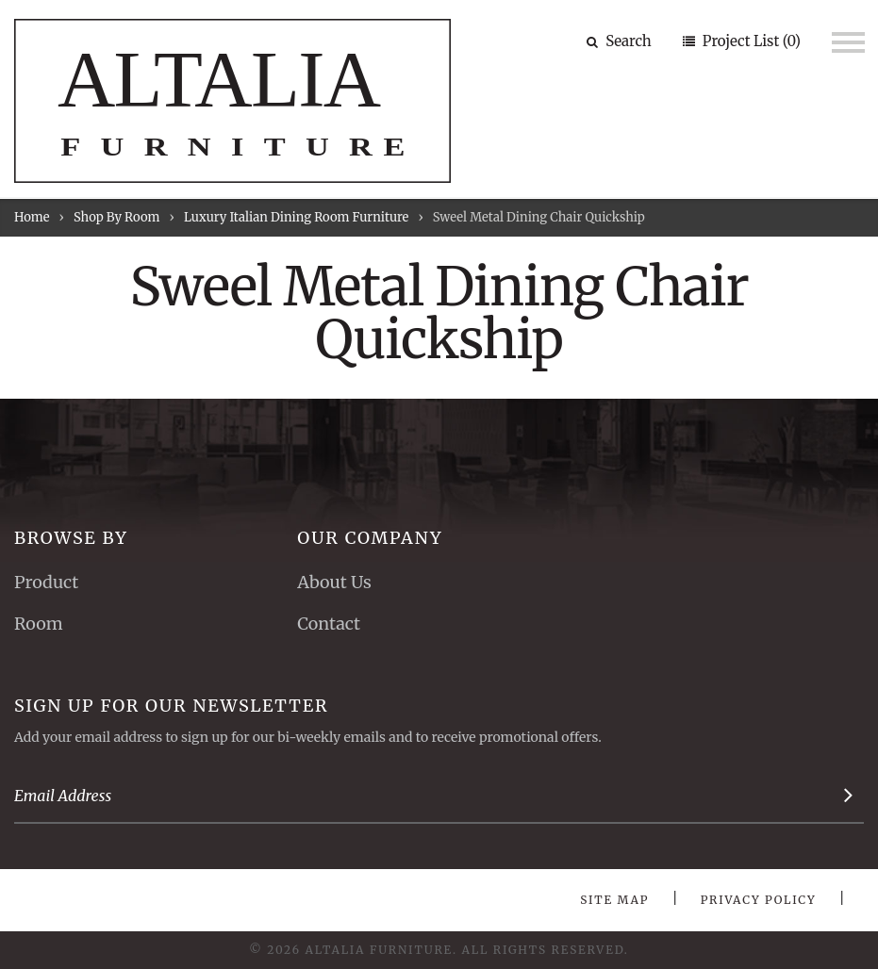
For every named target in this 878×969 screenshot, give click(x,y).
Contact (328, 623)
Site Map (614, 900)
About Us (334, 582)
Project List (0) (750, 41)
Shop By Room (117, 217)
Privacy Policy (759, 900)
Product (46, 582)
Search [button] (619, 41)
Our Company (369, 538)
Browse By (71, 538)
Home (31, 217)
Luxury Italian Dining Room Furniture (296, 217)
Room (38, 623)
